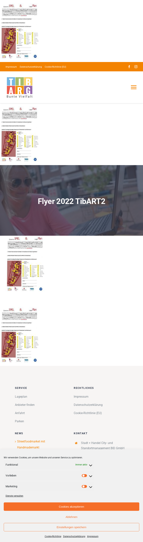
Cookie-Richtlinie (53, 536)
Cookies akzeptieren (71, 506)
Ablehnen (71, 516)
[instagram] (135, 66)
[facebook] (129, 66)
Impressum (92, 536)
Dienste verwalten (14, 496)
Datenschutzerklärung (74, 536)
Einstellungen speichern (71, 527)
